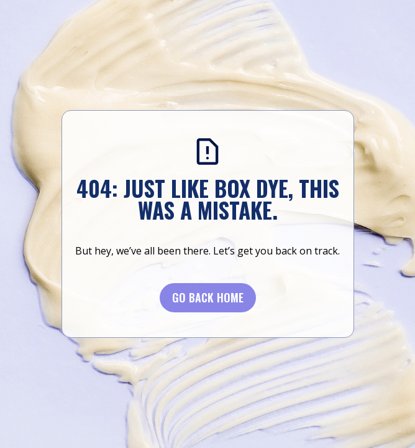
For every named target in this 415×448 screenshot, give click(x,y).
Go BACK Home (208, 297)
